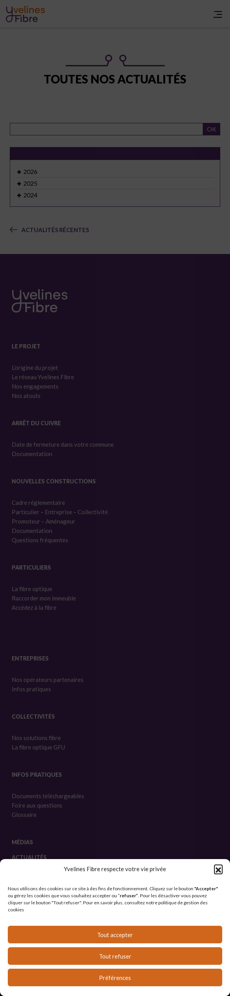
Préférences (115, 977)
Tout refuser (115, 956)
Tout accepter (115, 934)
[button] (218, 869)
